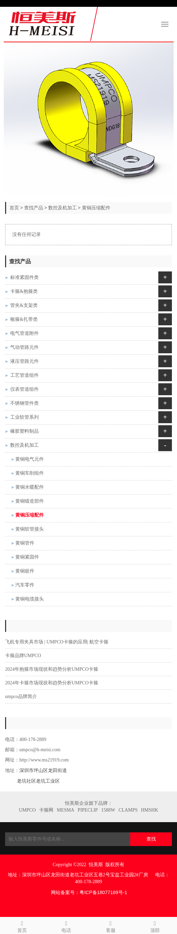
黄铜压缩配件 (96, 207)
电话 (66, 925)
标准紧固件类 (24, 277)
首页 (14, 207)
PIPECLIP (88, 810)
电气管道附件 (24, 333)
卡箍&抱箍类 (24, 291)
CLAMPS (128, 810)
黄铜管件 (24, 543)
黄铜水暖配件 (29, 487)
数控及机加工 (62, 207)
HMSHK (149, 810)
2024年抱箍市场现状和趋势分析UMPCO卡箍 (51, 669)
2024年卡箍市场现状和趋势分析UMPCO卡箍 (51, 682)
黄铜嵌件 (24, 571)
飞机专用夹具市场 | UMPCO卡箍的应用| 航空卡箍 (56, 641)
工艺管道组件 (24, 375)
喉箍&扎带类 (24, 319)
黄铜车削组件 (29, 473)
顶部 (155, 925)
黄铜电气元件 (29, 459)
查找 (151, 839)
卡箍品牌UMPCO (23, 655)
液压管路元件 (24, 361)
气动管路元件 (24, 347)
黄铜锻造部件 (29, 501)
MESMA (65, 810)
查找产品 (33, 207)
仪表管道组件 (24, 389)
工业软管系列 (24, 417)
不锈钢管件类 (24, 403)
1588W (108, 810)
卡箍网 (46, 810)
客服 (111, 925)
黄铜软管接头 (29, 529)
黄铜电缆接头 (29, 599)
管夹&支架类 (24, 305)
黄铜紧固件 (27, 557)
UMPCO (27, 810)
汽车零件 (24, 585)
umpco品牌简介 (21, 696)
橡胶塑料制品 (24, 431)
